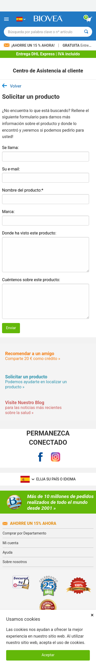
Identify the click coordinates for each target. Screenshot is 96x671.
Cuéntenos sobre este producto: (31, 279)
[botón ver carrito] (89, 19)
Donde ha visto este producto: (29, 233)
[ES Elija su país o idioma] (21, 19)
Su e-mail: (11, 169)
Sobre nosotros (15, 562)
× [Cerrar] (92, 615)
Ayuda (8, 552)
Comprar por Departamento (24, 533)
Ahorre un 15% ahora (29, 523)
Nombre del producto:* (22, 190)
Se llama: (10, 147)
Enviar (11, 328)
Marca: (8, 211)
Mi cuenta (10, 543)
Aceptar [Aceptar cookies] (47, 655)
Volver (11, 86)
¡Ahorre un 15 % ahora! (30, 45)
